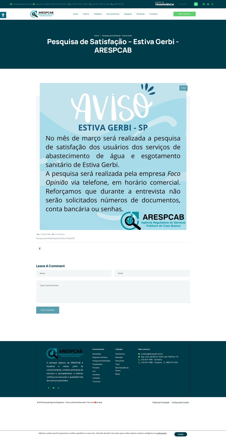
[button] (3, 15)
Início (75, 14)
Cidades (98, 14)
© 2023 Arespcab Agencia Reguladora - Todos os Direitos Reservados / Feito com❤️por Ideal (69, 402)
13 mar (183, 88)
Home (96, 35)
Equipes (128, 14)
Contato (153, 14)
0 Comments (60, 234)
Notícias (141, 14)
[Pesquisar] (196, 4)
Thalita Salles (46, 234)
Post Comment (48, 310)
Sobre (86, 14)
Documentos (113, 14)
